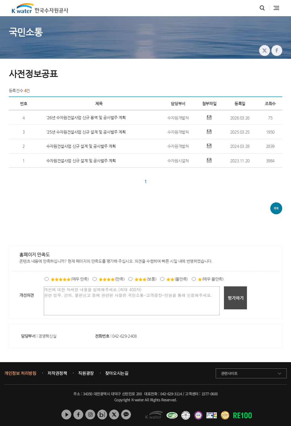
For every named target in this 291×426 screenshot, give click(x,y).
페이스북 (78, 414)
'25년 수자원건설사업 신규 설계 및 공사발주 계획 (86, 132)
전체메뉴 (276, 8)
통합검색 (262, 8)
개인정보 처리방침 (20, 373)
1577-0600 (209, 393)
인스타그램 (90, 414)
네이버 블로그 (102, 414)
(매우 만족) (70, 279)
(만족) (111, 279)
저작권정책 (57, 373)
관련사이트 (229, 373)
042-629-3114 (171, 393)
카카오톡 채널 (126, 414)
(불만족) (177, 279)
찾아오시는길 (116, 373)
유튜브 (66, 414)
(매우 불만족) (211, 279)
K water (40, 8)
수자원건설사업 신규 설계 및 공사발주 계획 (81, 146)
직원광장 (85, 373)
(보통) (145, 279)
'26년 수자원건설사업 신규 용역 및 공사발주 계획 (86, 117)
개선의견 (26, 295)
